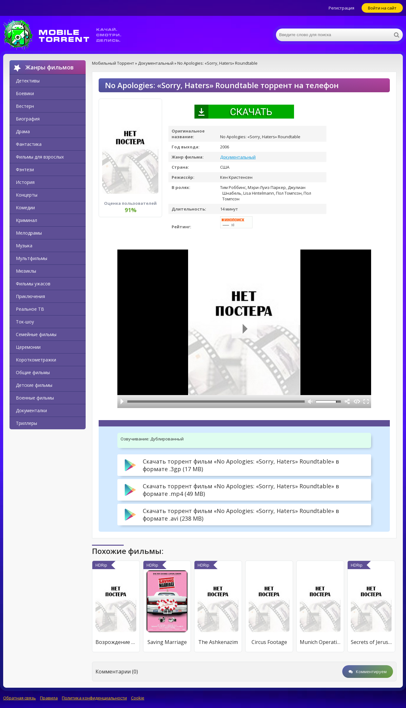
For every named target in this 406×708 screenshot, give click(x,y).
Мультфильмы (31, 258)
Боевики (25, 93)
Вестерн (25, 106)
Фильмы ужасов (33, 284)
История (25, 182)
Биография (28, 119)
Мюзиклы (26, 271)
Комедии (25, 208)
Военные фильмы (35, 398)
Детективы (28, 81)
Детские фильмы (34, 385)
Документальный (238, 157)
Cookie (137, 698)
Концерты (26, 195)
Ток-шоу (25, 322)
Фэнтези (25, 169)
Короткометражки (36, 360)
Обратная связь (19, 698)
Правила (49, 698)
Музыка (24, 246)
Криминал (26, 220)
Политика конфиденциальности (94, 698)
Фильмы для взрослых (40, 157)
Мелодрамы (29, 233)
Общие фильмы (33, 372)
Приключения (30, 296)
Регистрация (341, 8)
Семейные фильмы (36, 334)
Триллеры (26, 423)
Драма (23, 131)
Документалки (31, 410)
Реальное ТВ (30, 309)
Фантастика (29, 144)
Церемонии (28, 347)
